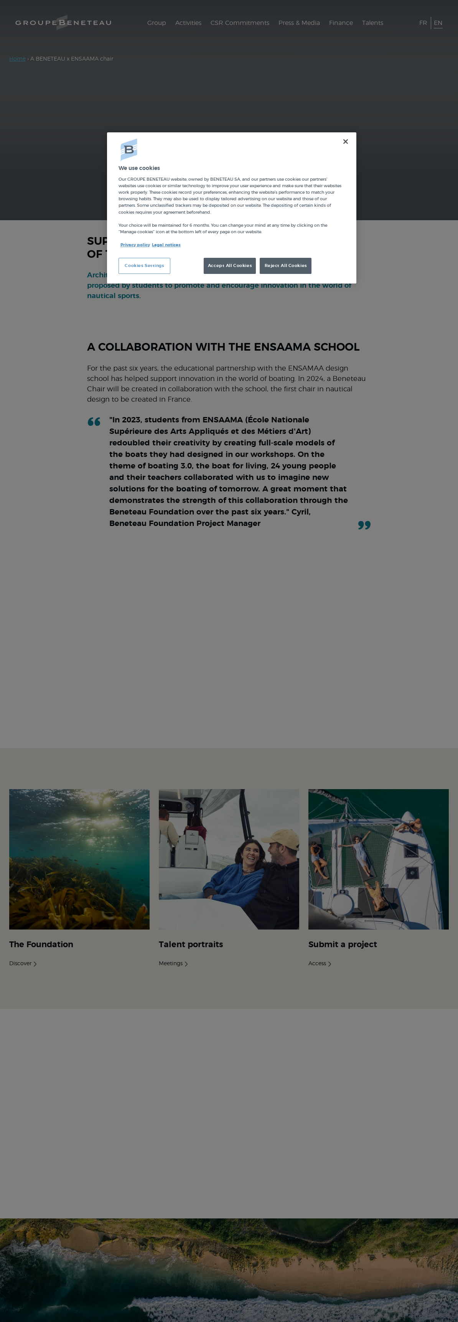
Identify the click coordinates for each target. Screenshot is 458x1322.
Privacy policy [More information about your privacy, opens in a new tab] (135, 245)
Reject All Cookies (286, 266)
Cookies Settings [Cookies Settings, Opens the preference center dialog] (144, 266)
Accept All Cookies (230, 266)
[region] (231, 208)
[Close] (345, 141)
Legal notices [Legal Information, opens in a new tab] (166, 245)
